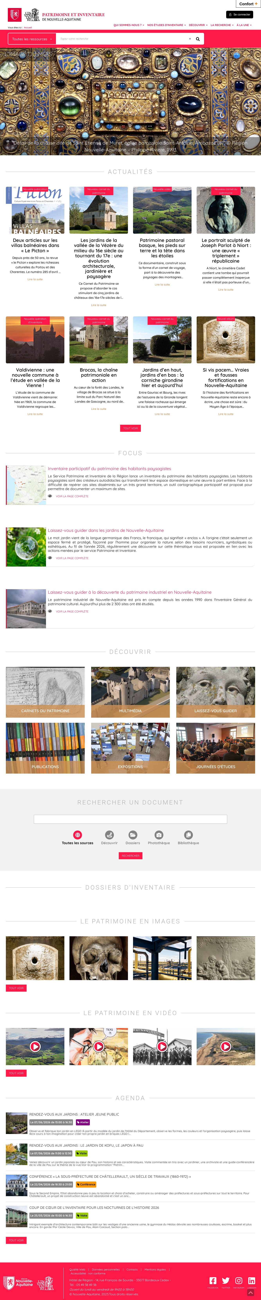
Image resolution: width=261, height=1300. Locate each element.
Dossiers (133, 843)
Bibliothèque (188, 843)
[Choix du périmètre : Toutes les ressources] (32, 39)
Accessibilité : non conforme (88, 1273)
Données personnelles (106, 1269)
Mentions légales (155, 1269)
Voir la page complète (72, 496)
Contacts (132, 1269)
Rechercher (130, 855)
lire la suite (45, 692)
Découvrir (109, 843)
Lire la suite (35, 279)
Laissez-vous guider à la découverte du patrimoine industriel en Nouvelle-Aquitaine (130, 592)
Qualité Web (77, 1269)
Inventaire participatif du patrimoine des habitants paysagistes (109, 468)
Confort (248, 3)
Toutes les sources (77, 843)
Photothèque (159, 843)
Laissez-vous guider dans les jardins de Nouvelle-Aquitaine (106, 530)
